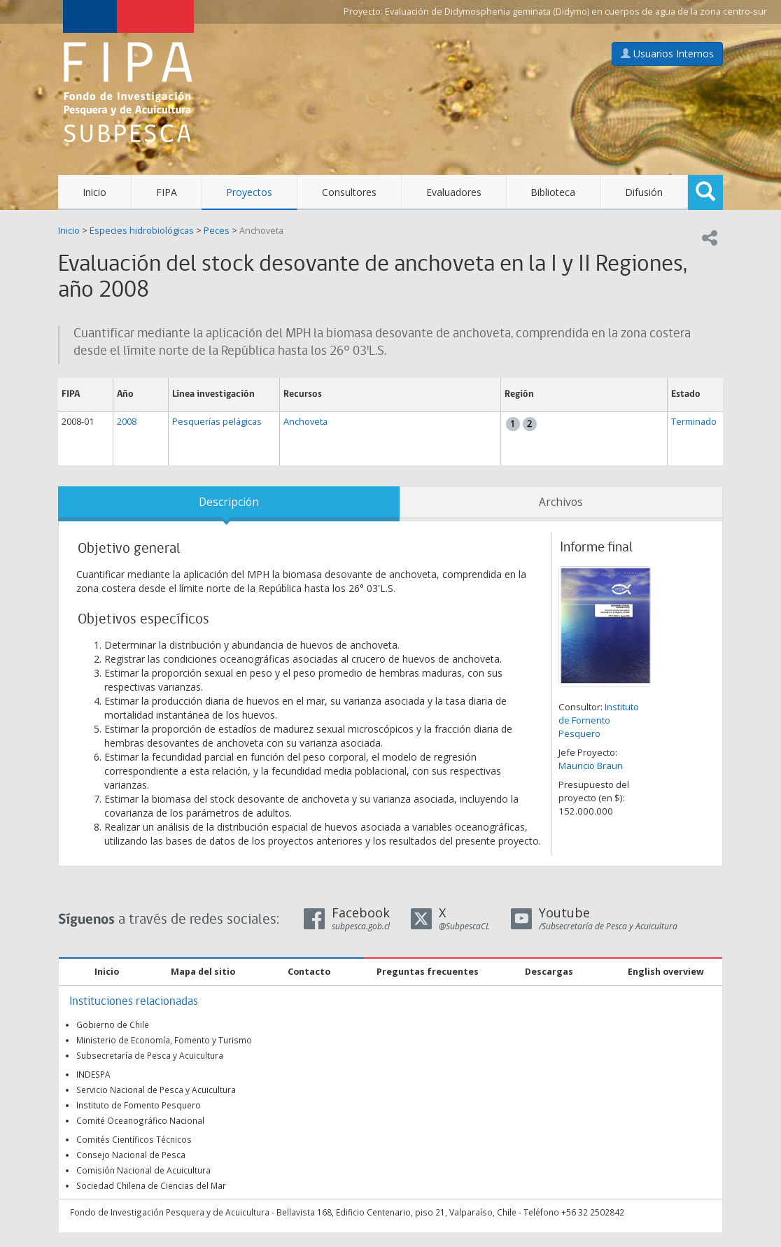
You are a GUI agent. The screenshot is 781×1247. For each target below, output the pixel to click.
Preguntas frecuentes (428, 972)
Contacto (309, 972)
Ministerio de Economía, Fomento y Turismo (164, 1039)
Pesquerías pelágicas (217, 422)
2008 (126, 422)
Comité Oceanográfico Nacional (140, 1120)
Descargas (549, 972)
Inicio (94, 192)
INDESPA (93, 1074)
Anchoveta (261, 231)
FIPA (166, 192)
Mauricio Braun (590, 765)
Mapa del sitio (203, 972)
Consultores (349, 192)
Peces (217, 231)
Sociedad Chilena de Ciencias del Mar (151, 1185)
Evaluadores (453, 192)
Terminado (694, 422)
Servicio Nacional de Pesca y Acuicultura (156, 1089)
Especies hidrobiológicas (142, 231)
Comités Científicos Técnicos (134, 1139)
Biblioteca (552, 192)
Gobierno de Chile (112, 1024)
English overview (666, 972)
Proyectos (249, 192)
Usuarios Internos (667, 53)
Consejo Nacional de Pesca (130, 1154)
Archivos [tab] (561, 502)
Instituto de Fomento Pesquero (598, 720)
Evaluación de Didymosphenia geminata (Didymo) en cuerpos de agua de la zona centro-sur (576, 11)
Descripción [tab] (229, 502)
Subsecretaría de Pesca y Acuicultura (149, 1055)
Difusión (644, 192)
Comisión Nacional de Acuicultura (143, 1170)
